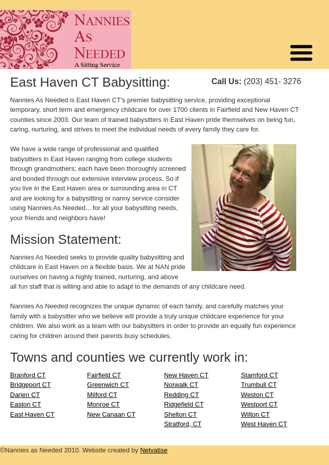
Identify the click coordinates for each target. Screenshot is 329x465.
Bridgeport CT (30, 384)
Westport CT (259, 404)
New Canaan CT (111, 414)
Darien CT (25, 394)
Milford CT (102, 394)
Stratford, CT (183, 424)
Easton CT (25, 404)
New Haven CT (186, 375)
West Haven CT (264, 424)
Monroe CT (103, 404)
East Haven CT (32, 414)
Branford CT (28, 375)
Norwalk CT (181, 384)
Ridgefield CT (184, 404)
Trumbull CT (259, 384)
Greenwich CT (108, 384)
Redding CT (181, 394)
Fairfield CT (104, 375)
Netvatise (153, 450)
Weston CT (257, 394)
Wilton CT (255, 414)
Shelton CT (180, 414)
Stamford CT (259, 375)
